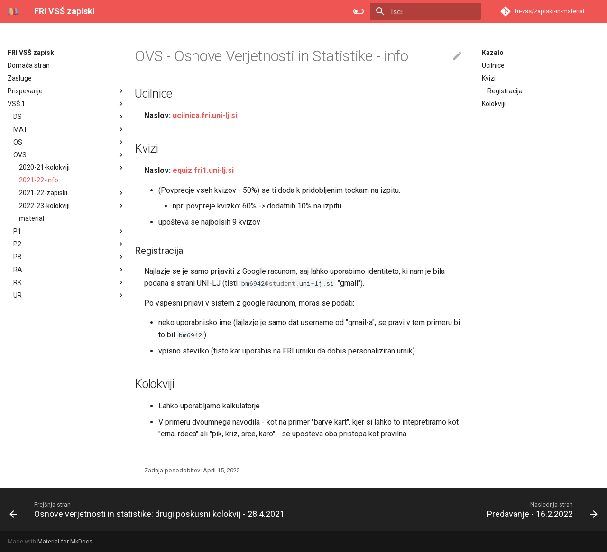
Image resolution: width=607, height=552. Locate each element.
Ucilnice (493, 65)
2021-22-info (38, 180)
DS (17, 116)
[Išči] (425, 11)
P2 (17, 244)
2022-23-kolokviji (72, 205)
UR (17, 295)
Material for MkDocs (64, 541)
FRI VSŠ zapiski (32, 52)
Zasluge (20, 78)
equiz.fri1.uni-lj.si (203, 170)
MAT (20, 129)
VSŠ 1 (16, 104)
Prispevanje (25, 91)
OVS (20, 155)
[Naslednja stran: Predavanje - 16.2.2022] (540, 509)
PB (17, 257)
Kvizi (489, 78)
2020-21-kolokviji (72, 167)
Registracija (505, 91)
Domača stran (29, 65)
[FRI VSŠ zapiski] (13, 11)
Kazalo (493, 52)
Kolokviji (494, 104)
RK (17, 282)
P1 (17, 231)
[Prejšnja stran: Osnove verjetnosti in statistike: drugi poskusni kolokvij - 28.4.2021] (149, 509)
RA (17, 269)
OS (17, 142)
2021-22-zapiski (72, 193)
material (31, 218)
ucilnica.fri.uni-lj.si (205, 115)
